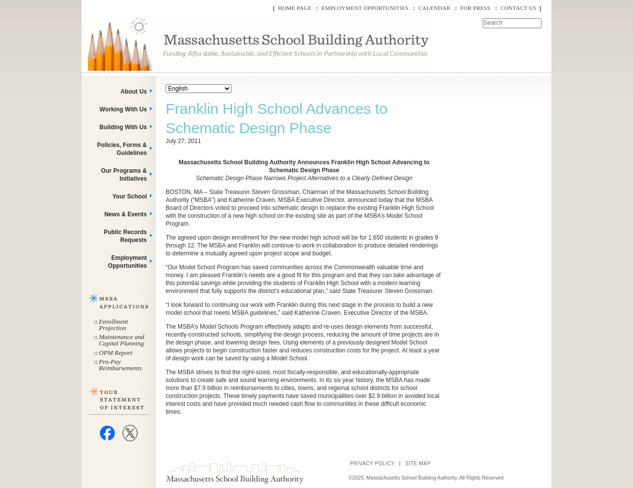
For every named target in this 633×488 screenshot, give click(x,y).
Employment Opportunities (364, 8)
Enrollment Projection (113, 324)
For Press (475, 8)
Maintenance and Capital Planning (121, 340)
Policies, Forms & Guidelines (122, 149)
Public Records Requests (125, 236)
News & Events (125, 214)
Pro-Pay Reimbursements (120, 364)
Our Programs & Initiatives (124, 174)
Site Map (418, 463)
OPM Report (116, 352)
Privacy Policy (372, 463)
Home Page (295, 8)
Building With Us (123, 127)
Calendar (434, 8)
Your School (129, 196)
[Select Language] (198, 88)
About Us (134, 91)
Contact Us (518, 8)
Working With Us (123, 109)
